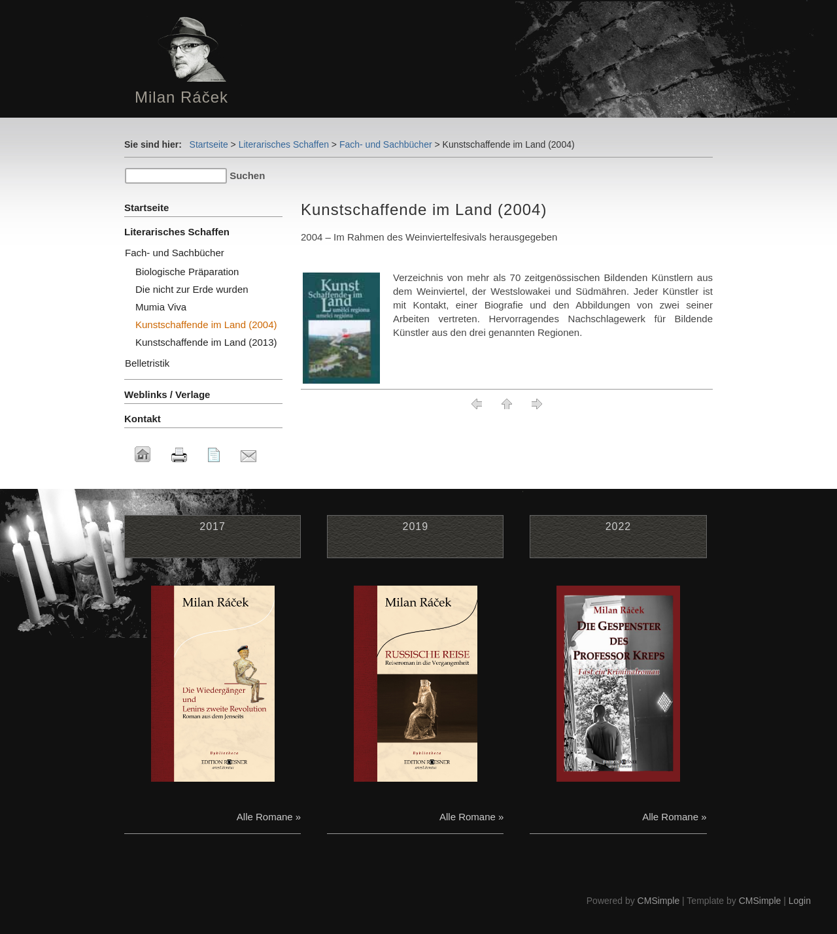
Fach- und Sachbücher (385, 144)
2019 (415, 526)
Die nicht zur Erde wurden (191, 289)
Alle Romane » (269, 816)
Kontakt (142, 418)
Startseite (209, 144)
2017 (212, 526)
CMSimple (659, 900)
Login (800, 900)
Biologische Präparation (187, 271)
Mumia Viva (160, 306)
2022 (619, 526)
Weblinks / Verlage (167, 394)
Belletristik (147, 363)
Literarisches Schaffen (284, 144)
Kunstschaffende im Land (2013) (206, 342)
